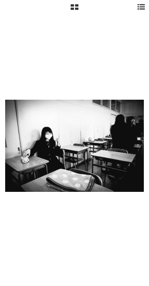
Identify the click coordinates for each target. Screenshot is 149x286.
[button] (74, 10)
